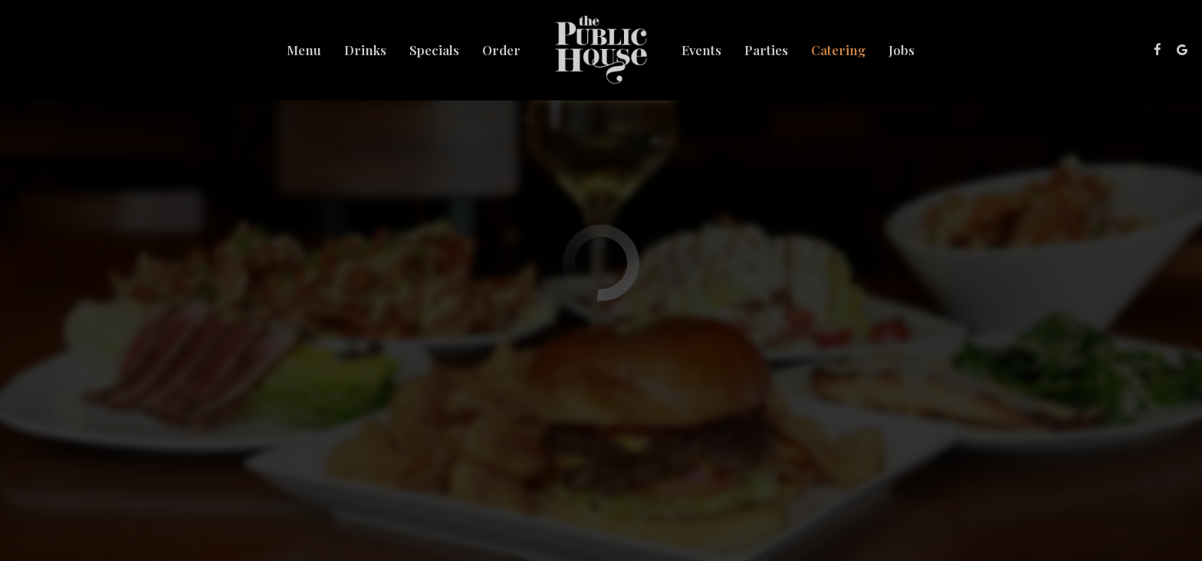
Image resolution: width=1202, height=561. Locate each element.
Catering (838, 49)
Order (501, 49)
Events (701, 49)
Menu (304, 49)
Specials (434, 49)
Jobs (901, 49)
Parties (766, 49)
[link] (601, 49)
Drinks (365, 49)
